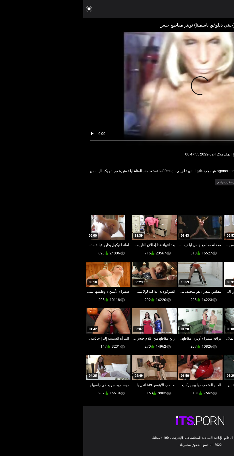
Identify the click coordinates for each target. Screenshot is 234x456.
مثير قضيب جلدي (145, 182)
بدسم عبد (209, 182)
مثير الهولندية (190, 182)
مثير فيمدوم (168, 182)
